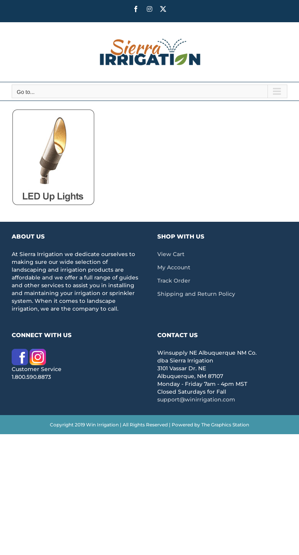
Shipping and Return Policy (196, 293)
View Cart (171, 254)
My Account (173, 267)
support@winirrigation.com (196, 399)
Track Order (173, 280)
